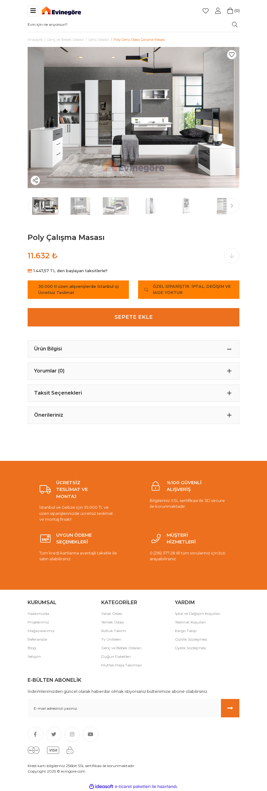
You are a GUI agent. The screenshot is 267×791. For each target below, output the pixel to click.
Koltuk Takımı (113, 630)
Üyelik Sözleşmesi (190, 648)
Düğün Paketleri (116, 656)
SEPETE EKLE (133, 317)
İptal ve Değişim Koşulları (197, 613)
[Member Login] (218, 11)
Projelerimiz (38, 622)
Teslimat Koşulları (190, 622)
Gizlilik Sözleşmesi (191, 639)
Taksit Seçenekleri (58, 393)
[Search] (133, 24)
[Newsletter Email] (133, 708)
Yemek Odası (112, 622)
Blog (32, 648)
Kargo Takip (185, 630)
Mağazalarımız (41, 630)
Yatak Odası (111, 613)
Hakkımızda (38, 613)
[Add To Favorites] (231, 54)
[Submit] (230, 708)
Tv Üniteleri (111, 639)
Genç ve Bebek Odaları (121, 648)
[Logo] (61, 10)
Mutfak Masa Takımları (121, 665)
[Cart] (230, 11)
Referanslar (38, 639)
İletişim (34, 656)
